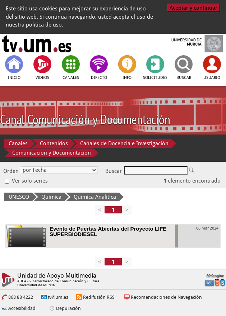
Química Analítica (95, 197)
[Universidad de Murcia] (189, 43)
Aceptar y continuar (193, 8)
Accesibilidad (22, 308)
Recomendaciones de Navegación (166, 297)
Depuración (68, 308)
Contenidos (54, 143)
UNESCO (19, 197)
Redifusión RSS (99, 297)
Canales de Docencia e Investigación (124, 143)
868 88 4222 (20, 297)
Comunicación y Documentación (51, 153)
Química (51, 197)
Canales (18, 143)
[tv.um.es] (36, 43)
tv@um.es (58, 297)
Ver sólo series (26, 181)
